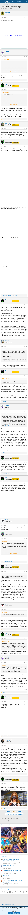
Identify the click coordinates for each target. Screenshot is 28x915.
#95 (26, 609)
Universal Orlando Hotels (8, 878)
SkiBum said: (4, 378)
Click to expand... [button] (14, 71)
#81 (26, 17)
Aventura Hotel (6, 875)
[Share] (24, 18)
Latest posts (4, 856)
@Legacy (19, 337)
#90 (26, 462)
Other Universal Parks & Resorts (10, 873)
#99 (26, 745)
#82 (26, 56)
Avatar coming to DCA (8, 865)
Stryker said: (4, 574)
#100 (26, 783)
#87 (26, 346)
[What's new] (23, 1)
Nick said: (4, 349)
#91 (26, 483)
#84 (26, 128)
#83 (26, 89)
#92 (26, 525)
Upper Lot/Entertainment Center (10, 884)
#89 (26, 411)
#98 (26, 701)
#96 (26, 638)
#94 (26, 571)
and (7, 561)
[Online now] (3, 535)
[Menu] (2, 1)
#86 (26, 304)
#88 (26, 375)
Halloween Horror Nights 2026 (9, 863)
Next (19, 811)
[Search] (26, 1)
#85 (26, 146)
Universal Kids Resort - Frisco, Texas (12, 870)
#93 (26, 538)
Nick (3, 8)
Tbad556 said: (5, 59)
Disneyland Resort (7, 868)
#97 (26, 662)
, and (10, 295)
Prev (8, 811)
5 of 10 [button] (14, 811)
